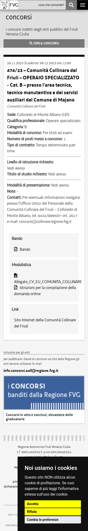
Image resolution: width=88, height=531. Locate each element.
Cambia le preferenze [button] (42, 520)
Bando (22, 249)
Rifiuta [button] (32, 512)
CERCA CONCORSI (44, 43)
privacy (17, 481)
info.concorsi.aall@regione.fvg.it (31, 371)
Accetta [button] (32, 504)
